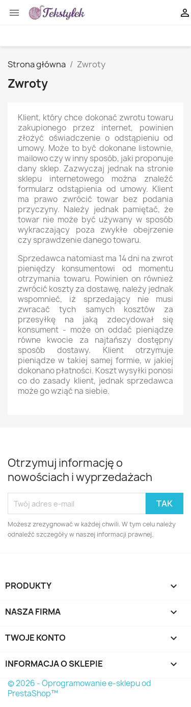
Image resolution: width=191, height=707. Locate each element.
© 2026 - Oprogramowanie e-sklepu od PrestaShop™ (79, 688)
